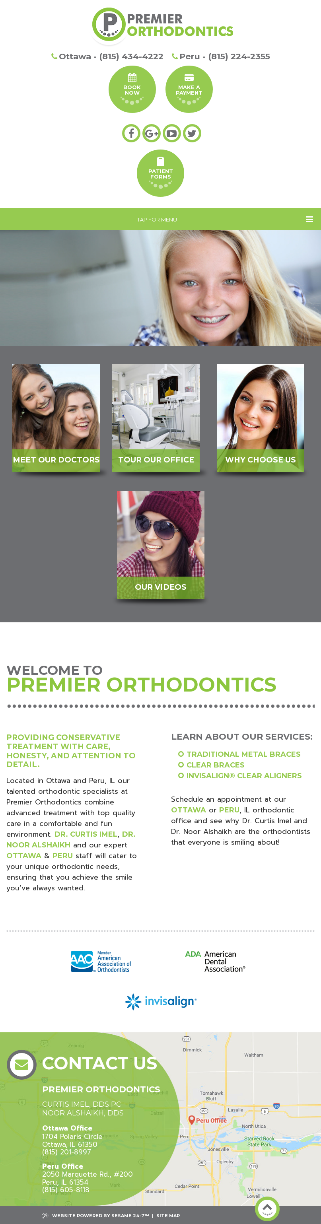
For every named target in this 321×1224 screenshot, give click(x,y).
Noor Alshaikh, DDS (83, 1113)
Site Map (168, 1215)
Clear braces (216, 765)
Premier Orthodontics (101, 1089)
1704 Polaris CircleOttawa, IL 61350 (72, 1136)
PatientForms (160, 173)
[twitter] (192, 133)
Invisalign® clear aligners (244, 775)
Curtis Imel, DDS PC (81, 1104)
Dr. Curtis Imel (85, 834)
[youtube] (172, 133)
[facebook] (131, 133)
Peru (63, 855)
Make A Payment (189, 89)
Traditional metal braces (244, 754)
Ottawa (23, 855)
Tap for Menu (225, 219)
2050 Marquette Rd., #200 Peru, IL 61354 (87, 1174)
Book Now (132, 89)
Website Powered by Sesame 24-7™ (95, 1215)
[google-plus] (151, 133)
